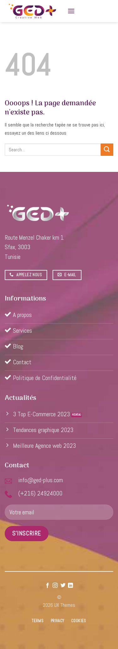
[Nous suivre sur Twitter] (62, 585)
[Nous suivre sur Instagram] (55, 585)
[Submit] (107, 149)
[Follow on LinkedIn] (70, 585)
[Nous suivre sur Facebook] (47, 585)
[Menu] (71, 11)
